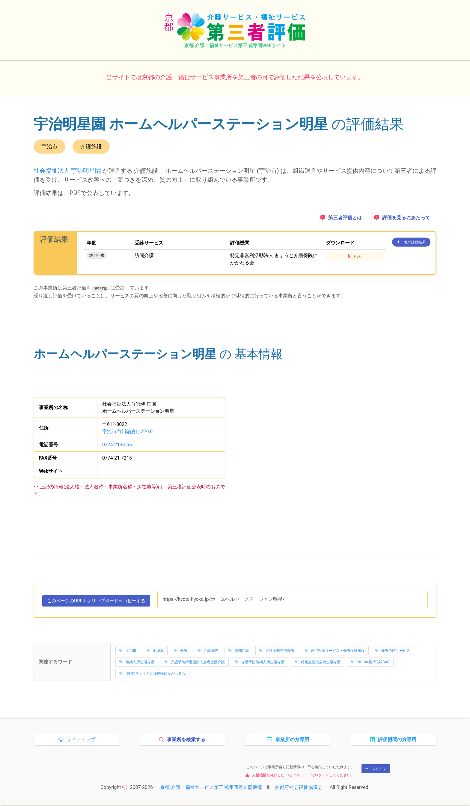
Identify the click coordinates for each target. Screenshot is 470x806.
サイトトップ (78, 741)
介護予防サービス (392, 651)
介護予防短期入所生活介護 (259, 663)
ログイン (375, 769)
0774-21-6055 (117, 445)
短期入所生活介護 (136, 663)
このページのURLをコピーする (99, 602)
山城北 (155, 651)
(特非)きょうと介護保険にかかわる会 (152, 674)
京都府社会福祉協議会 (299, 788)
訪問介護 (238, 651)
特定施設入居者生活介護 (318, 663)
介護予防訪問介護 (276, 651)
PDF (354, 256)
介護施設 (208, 651)
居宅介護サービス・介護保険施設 (335, 651)
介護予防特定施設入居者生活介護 (195, 663)
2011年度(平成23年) (370, 663)
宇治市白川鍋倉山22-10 (127, 431)
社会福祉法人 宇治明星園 (67, 170)
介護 (180, 651)
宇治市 (127, 651)
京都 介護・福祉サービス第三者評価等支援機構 (211, 788)
